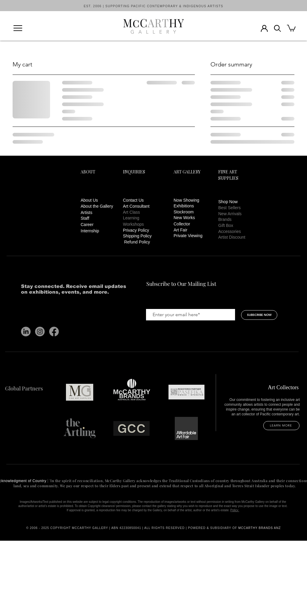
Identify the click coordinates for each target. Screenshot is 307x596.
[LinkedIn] (26, 331)
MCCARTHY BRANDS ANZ (259, 528)
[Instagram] (40, 331)
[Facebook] (54, 331)
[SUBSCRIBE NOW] (259, 315)
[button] (17, 28)
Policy (234, 510)
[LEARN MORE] (281, 425)
